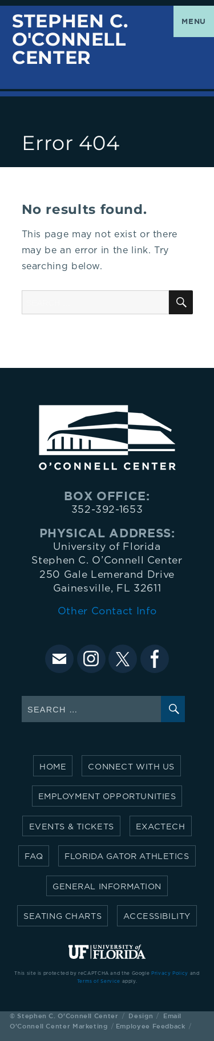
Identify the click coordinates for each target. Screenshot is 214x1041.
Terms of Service (98, 981)
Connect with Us (131, 767)
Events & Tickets (71, 827)
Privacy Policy (169, 973)
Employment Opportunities (107, 796)
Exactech (160, 827)
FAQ (34, 856)
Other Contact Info (107, 611)
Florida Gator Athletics (126, 856)
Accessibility (157, 916)
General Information (107, 886)
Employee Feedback (150, 1026)
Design (140, 1015)
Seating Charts (62, 916)
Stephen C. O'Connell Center (70, 39)
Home (52, 767)
